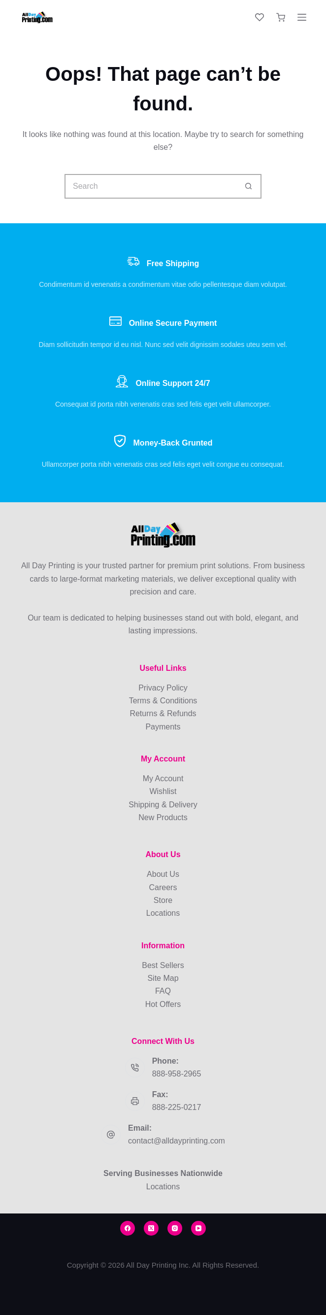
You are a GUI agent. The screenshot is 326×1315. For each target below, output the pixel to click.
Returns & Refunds (163, 713)
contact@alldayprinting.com (176, 1141)
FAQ (163, 991)
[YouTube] (198, 1228)
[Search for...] (151, 186)
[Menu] (301, 17)
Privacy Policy (163, 688)
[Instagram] (174, 1228)
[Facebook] (127, 1228)
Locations (163, 913)
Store (163, 900)
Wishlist (162, 791)
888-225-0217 (176, 1107)
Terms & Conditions (163, 700)
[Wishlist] (259, 17)
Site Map (162, 978)
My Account (163, 778)
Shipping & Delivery (163, 804)
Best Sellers (163, 965)
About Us (163, 874)
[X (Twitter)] (151, 1228)
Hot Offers (163, 1004)
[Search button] (249, 186)
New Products (163, 817)
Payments (162, 727)
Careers (163, 887)
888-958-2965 (176, 1074)
